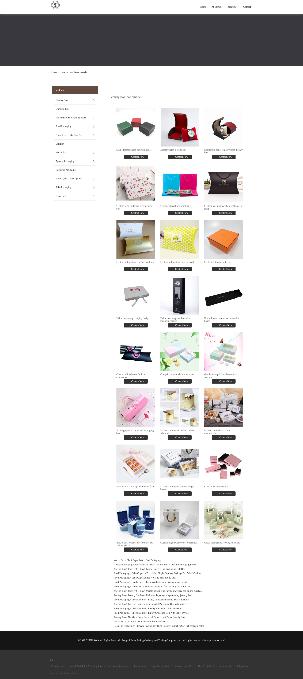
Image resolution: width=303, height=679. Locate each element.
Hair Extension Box (144, 564)
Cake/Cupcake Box (141, 573)
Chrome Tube (139, 666)
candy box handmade (73, 72)
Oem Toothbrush (206, 666)
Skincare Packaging (145, 626)
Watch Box (61, 152)
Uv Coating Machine (117, 666)
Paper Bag (61, 196)
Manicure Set (225, 666)
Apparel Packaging (65, 161)
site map (206, 640)
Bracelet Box (134, 604)
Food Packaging (63, 126)
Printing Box (57, 666)
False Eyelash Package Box (69, 178)
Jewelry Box (62, 100)
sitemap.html (219, 640)
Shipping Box (62, 109)
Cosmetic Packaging (66, 170)
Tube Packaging (63, 187)
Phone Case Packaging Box (69, 135)
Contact (247, 7)
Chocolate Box (139, 599)
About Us (217, 7)
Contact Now (137, 157)
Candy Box (137, 582)
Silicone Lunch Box (183, 666)
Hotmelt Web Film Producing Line (86, 666)
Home (203, 7)
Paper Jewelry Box (160, 666)
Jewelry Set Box (136, 569)
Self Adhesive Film (68, 673)
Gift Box (60, 143)
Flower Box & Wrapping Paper (71, 117)
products (233, 7)
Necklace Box (135, 617)
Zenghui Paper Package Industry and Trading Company (149, 640)
